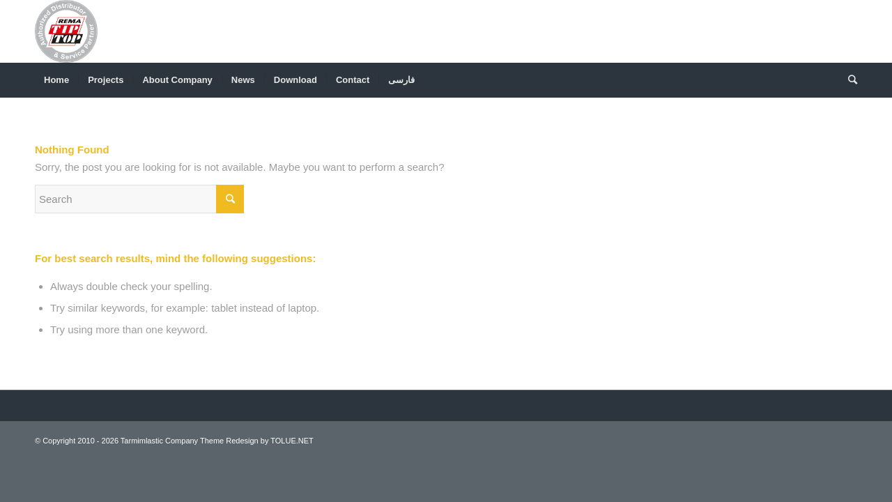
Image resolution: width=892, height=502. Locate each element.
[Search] (848, 80)
